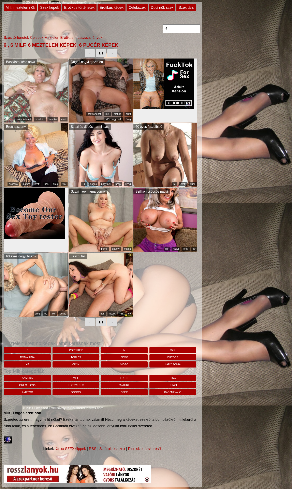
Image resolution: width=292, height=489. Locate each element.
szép (118, 184)
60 (174, 184)
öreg (128, 119)
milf (107, 114)
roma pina (27, 357)
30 (84, 184)
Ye (27, 364)
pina (173, 377)
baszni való (172, 392)
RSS (92, 449)
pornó (104, 248)
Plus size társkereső (144, 449)
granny (116, 248)
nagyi (176, 248)
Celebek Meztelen (44, 38)
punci (173, 385)
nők (102, 313)
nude (192, 184)
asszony (13, 184)
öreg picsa (27, 385)
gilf (166, 248)
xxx (64, 184)
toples (76, 357)
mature (117, 114)
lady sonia (173, 364)
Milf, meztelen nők (20, 7)
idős (46, 184)
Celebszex (137, 7)
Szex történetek (16, 38)
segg (124, 357)
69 (129, 313)
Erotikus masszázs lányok (81, 38)
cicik (75, 364)
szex (124, 392)
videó (124, 364)
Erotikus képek (111, 7)
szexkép (39, 119)
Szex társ (186, 7)
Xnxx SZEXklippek (71, 449)
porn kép (76, 350)
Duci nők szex (162, 7)
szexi (128, 184)
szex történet (24, 119)
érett (63, 119)
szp (172, 350)
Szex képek (49, 7)
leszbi (112, 313)
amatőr (27, 392)
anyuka (53, 119)
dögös (93, 184)
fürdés (172, 357)
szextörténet (94, 114)
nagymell (106, 184)
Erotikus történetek (79, 7)
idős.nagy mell (113, 119)
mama (127, 248)
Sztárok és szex (112, 449)
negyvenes (76, 385)
